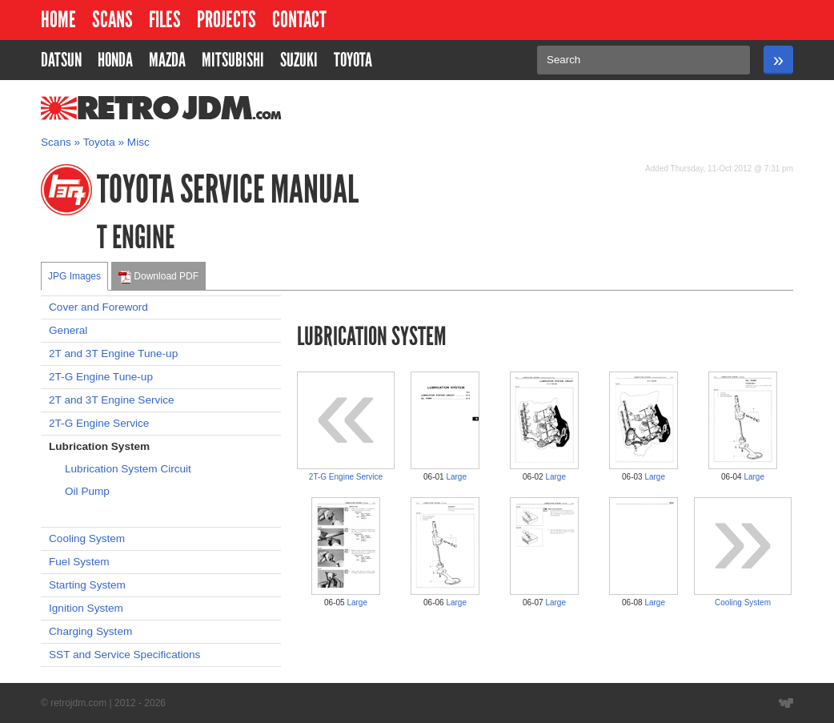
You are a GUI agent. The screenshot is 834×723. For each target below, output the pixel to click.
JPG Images (74, 276)
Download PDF (158, 277)
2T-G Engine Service (99, 423)
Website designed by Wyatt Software (786, 703)
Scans (112, 20)
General (68, 330)
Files (165, 20)
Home (58, 20)
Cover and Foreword (98, 307)
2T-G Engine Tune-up (101, 377)
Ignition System (86, 608)
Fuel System (79, 562)
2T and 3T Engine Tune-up (113, 353)
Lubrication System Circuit (128, 469)
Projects (226, 20)
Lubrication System (99, 446)
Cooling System (87, 538)
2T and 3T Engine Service (111, 400)
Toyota (99, 142)
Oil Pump (87, 491)
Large (456, 476)
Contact (299, 20)
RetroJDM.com (119, 108)
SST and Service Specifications (124, 655)
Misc (138, 142)
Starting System (87, 585)
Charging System (90, 631)
